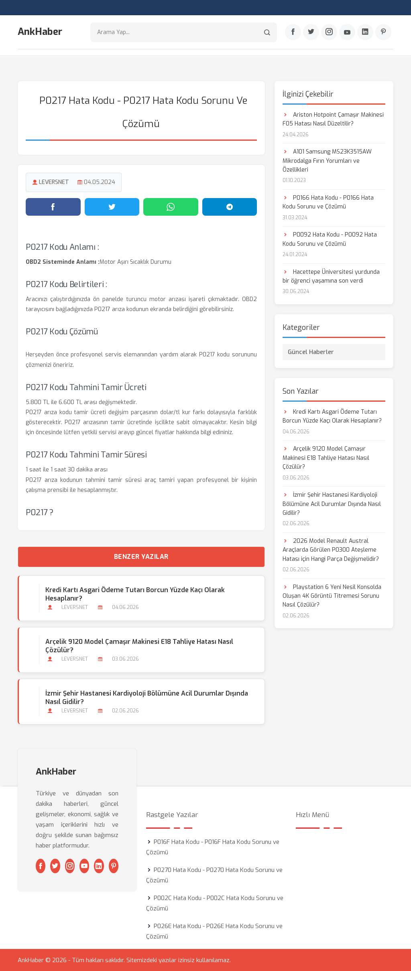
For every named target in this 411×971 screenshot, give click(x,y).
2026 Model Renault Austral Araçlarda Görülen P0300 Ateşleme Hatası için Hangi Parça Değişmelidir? (331, 549)
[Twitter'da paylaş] (112, 206)
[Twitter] (311, 32)
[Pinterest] (383, 32)
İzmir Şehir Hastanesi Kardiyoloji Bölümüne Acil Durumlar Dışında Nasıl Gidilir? (146, 697)
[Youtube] (347, 32)
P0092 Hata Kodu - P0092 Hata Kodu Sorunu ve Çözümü (330, 239)
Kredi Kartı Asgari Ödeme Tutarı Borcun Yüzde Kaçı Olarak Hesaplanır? (135, 593)
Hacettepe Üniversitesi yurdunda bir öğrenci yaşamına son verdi (331, 276)
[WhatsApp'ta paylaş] (170, 206)
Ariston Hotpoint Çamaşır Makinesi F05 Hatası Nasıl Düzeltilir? (333, 119)
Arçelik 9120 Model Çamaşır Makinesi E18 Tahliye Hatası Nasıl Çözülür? (139, 645)
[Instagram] (329, 32)
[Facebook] (293, 32)
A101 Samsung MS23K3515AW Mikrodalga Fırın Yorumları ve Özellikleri (327, 160)
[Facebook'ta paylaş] (53, 206)
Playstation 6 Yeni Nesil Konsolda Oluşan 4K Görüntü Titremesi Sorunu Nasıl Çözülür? (332, 596)
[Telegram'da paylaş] (229, 206)
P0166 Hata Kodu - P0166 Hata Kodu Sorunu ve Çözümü (328, 202)
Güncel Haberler (311, 352)
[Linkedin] (365, 32)
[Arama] (267, 32)
